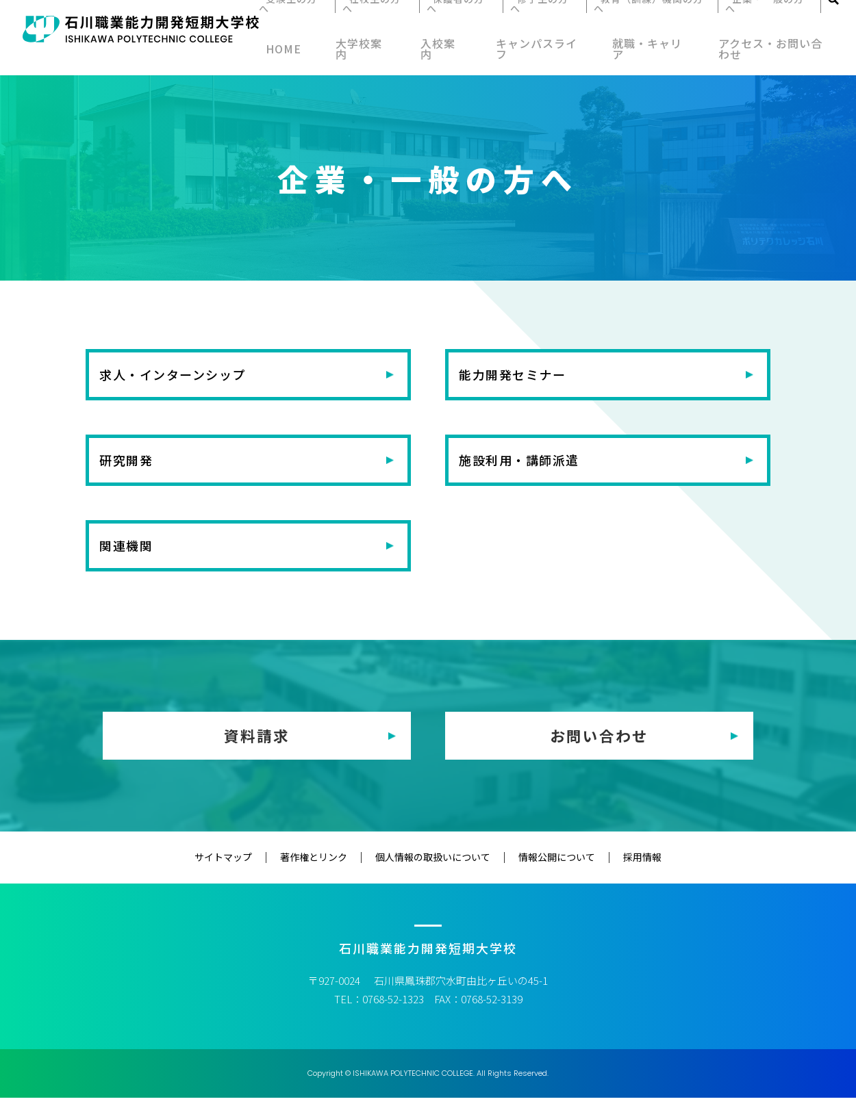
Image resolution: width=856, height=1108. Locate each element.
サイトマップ (250, 867)
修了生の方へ (541, 22)
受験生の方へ (313, 22)
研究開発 (133, 465)
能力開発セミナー (522, 376)
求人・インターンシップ (185, 376)
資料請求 (257, 746)
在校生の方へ (389, 22)
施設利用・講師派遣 (530, 465)
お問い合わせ (599, 746)
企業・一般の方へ (755, 22)
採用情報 (615, 867)
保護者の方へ (465, 22)
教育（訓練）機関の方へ (643, 22)
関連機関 (133, 554)
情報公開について (543, 867)
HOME (294, 53)
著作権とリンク (327, 867)
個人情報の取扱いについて (432, 867)
